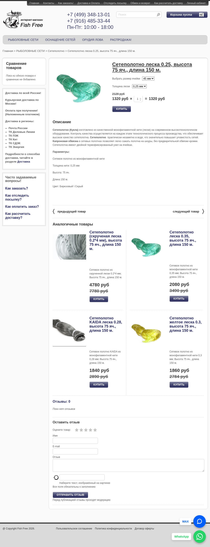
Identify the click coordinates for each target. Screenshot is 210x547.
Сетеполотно (56, 51)
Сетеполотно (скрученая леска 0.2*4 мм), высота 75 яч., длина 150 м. (105, 240)
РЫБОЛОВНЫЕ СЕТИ (23, 39)
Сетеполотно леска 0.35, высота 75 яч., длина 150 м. (182, 238)
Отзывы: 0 (61, 401)
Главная (34, 3)
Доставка (23, 161)
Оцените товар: (62, 429)
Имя (55, 435)
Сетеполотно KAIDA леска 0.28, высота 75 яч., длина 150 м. (105, 324)
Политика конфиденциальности (113, 531)
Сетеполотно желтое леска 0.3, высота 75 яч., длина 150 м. (185, 324)
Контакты (48, 3)
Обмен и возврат (140, 3)
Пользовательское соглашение (74, 531)
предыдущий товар (69, 211)
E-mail (56, 446)
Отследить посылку (115, 3)
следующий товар (188, 211)
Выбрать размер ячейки (126, 78)
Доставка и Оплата (89, 3)
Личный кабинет (196, 3)
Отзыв (56, 457)
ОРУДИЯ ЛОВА (92, 39)
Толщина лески (121, 86)
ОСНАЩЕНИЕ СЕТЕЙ (60, 39)
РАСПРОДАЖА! (120, 39)
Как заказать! (65, 3)
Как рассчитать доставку (168, 3)
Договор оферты (144, 531)
